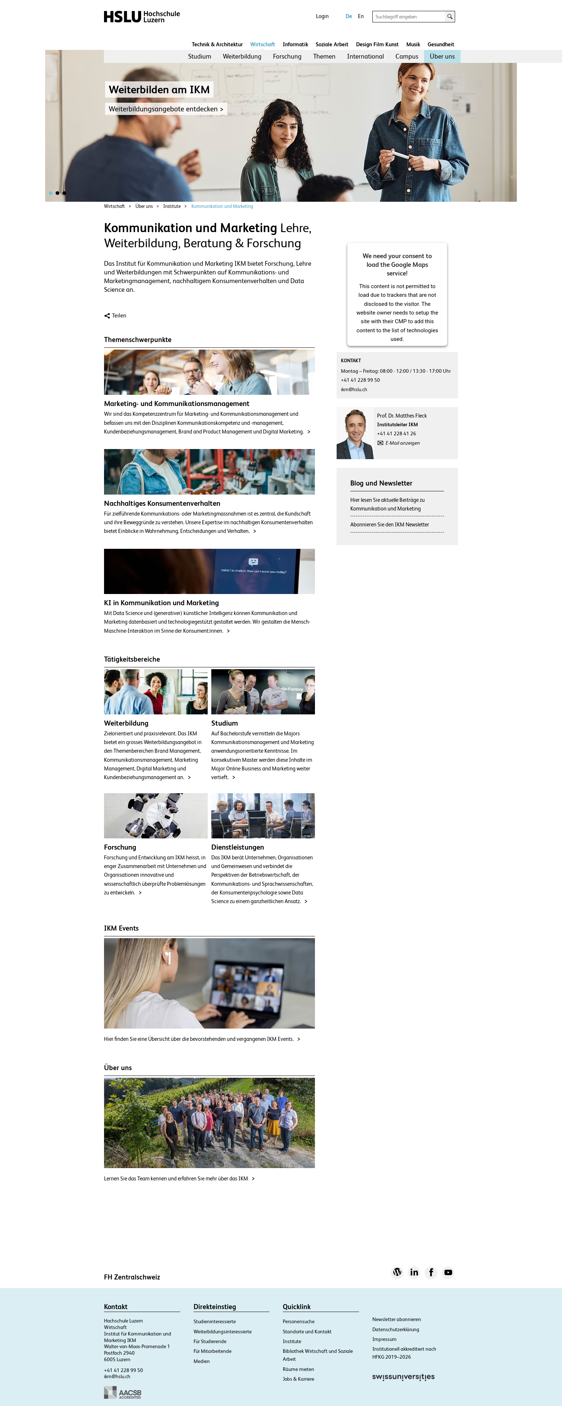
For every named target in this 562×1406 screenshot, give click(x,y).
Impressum (384, 1339)
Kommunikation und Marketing (222, 206)
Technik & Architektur (217, 44)
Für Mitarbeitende (213, 1351)
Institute (172, 206)
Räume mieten (298, 1369)
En (361, 16)
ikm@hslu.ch (117, 1376)
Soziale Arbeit (332, 44)
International (365, 56)
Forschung (287, 56)
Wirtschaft (262, 44)
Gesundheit (441, 44)
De (349, 16)
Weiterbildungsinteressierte (223, 1331)
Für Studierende (210, 1341)
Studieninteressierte (215, 1321)
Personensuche (299, 1321)
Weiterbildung (242, 56)
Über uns (442, 56)
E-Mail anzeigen (403, 443)
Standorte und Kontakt (307, 1331)
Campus (406, 56)
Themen (324, 56)
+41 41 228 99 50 (123, 1370)
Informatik (295, 44)
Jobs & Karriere (298, 1379)
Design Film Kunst (377, 44)
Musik (413, 44)
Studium (199, 56)
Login (322, 16)
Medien (202, 1361)
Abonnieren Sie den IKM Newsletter (389, 524)
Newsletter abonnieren (396, 1319)
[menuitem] (199, 56)
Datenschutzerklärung (395, 1329)
